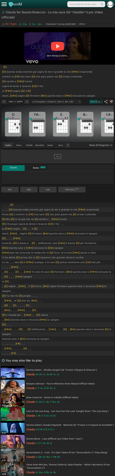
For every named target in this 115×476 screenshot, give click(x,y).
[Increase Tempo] (26, 102)
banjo (50, 145)
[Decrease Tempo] (4, 102)
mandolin (39, 145)
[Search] (102, 4)
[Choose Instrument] (68, 145)
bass (60, 145)
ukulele (29, 145)
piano (18, 145)
